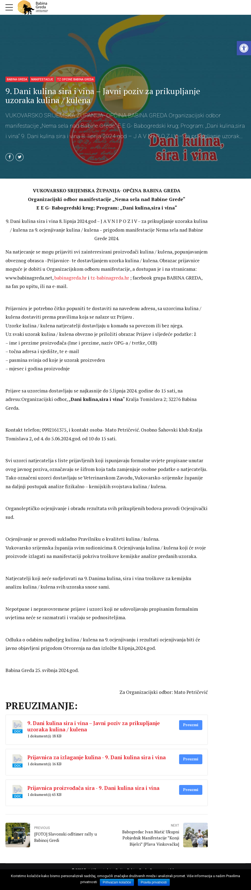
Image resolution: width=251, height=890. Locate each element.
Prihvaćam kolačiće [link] (117, 882)
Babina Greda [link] (17, 79)
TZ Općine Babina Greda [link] (75, 79)
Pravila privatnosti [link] (154, 882)
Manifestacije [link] (42, 79)
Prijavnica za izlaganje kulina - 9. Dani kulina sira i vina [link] (96, 757)
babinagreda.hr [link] (70, 278)
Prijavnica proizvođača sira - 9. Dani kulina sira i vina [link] (93, 788)
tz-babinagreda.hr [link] (110, 278)
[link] (244, 48)
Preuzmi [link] (190, 725)
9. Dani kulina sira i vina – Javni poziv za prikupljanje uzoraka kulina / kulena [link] (93, 726)
